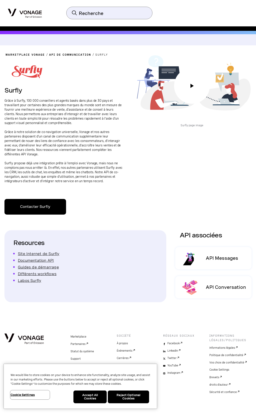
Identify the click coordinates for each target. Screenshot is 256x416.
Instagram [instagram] (173, 372)
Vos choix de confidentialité (226, 362)
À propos (122, 343)
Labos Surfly (29, 280)
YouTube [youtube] (172, 365)
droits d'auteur (218, 384)
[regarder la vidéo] (192, 86)
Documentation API (36, 260)
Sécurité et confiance (223, 392)
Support (76, 358)
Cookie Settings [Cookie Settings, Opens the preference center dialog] (22, 395)
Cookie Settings (219, 369)
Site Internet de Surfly (38, 253)
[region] (80, 386)
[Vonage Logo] (24, 12)
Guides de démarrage (38, 267)
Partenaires (78, 344)
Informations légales (222, 347)
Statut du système (82, 351)
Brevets (214, 377)
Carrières (123, 358)
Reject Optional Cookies (128, 396)
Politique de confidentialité (226, 355)
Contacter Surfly (35, 207)
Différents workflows (37, 273)
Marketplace (78, 336)
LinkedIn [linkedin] (172, 350)
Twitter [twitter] (172, 358)
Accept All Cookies (90, 396)
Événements (124, 350)
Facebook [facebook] (173, 343)
